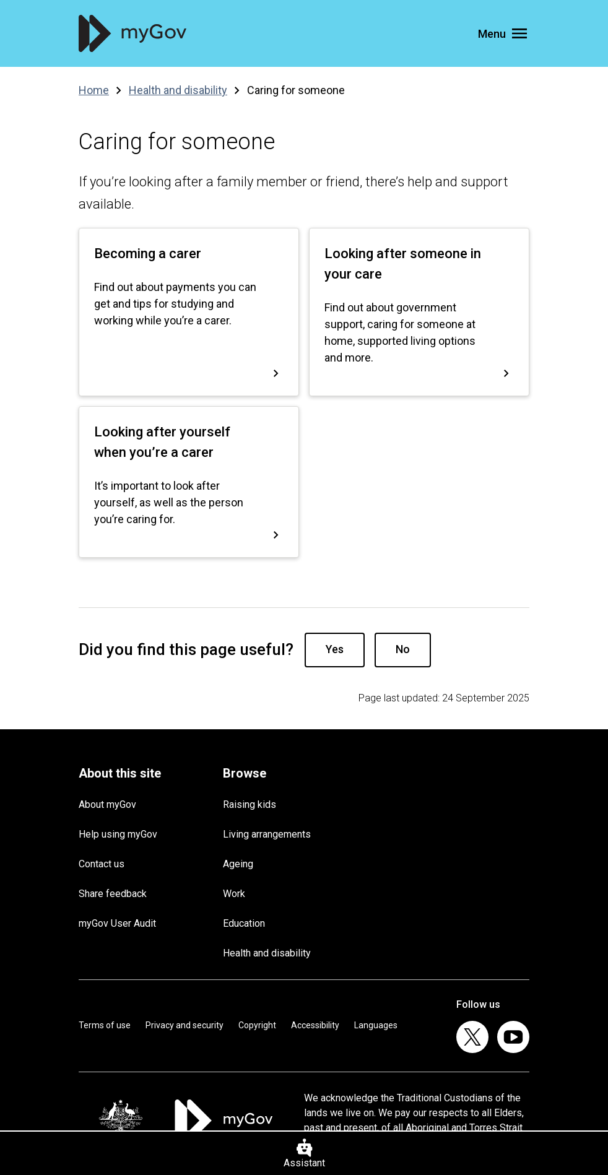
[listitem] (472, 1037)
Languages (375, 1025)
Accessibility (315, 1025)
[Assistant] (304, 1152)
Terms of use (105, 1025)
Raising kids (249, 804)
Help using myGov (118, 834)
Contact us (101, 864)
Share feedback (113, 894)
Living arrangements (267, 834)
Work (234, 894)
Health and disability (267, 953)
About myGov (107, 804)
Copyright (257, 1025)
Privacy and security (184, 1025)
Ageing (238, 864)
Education (244, 923)
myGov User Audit (117, 923)
